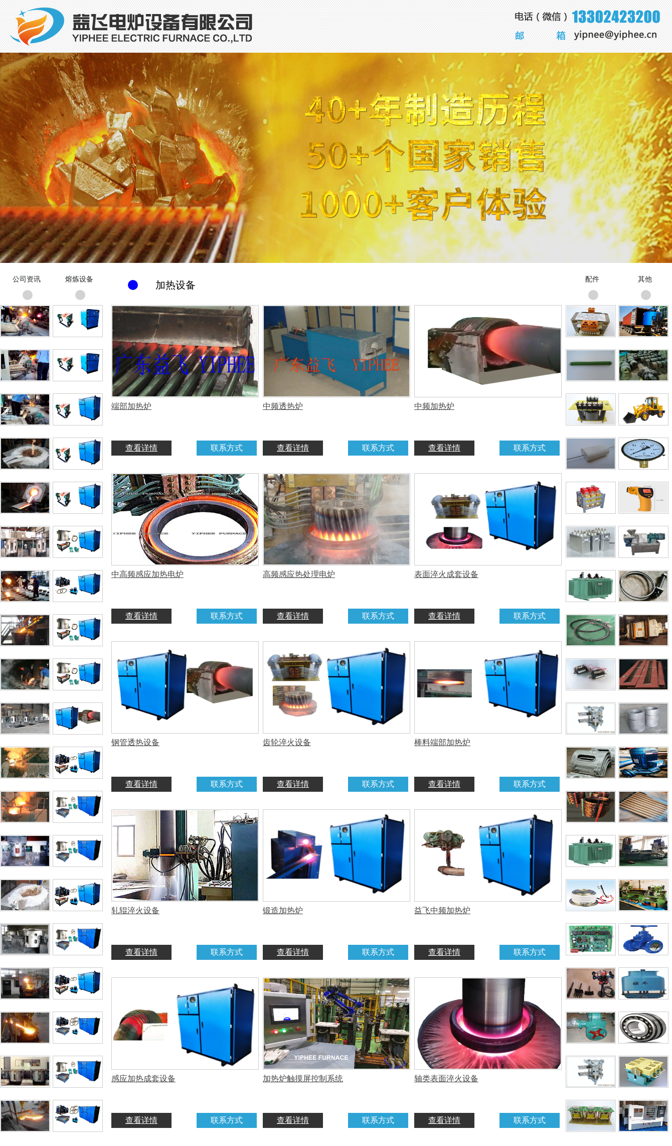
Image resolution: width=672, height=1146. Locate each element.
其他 (645, 279)
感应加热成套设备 (143, 1078)
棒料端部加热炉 (442, 742)
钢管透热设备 (135, 742)
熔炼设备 (79, 279)
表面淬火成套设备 (446, 574)
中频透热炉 (283, 406)
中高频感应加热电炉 (147, 574)
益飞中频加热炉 (442, 910)
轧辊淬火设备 (135, 910)
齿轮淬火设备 (287, 742)
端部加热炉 (131, 406)
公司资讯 (27, 279)
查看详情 (141, 448)
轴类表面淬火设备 (446, 1078)
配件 (592, 279)
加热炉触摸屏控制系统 (303, 1078)
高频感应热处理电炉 (299, 574)
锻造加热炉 (283, 910)
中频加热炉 (434, 406)
